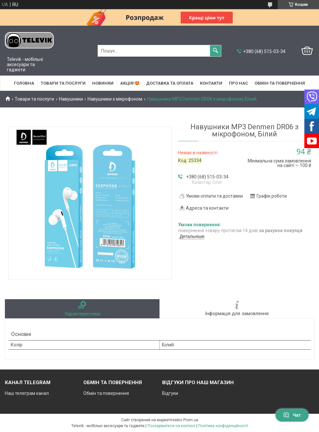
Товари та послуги (63, 83)
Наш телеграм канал (27, 393)
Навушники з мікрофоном (115, 99)
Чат (292, 415)
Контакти (211, 83)
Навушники (71, 99)
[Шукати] (215, 50)
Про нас (238, 83)
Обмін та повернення (280, 83)
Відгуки (170, 393)
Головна (24, 83)
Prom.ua (190, 420)
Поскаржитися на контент (171, 426)
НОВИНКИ (103, 83)
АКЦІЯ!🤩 (130, 83)
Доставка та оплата (169, 83)
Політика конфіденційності (223, 426)
